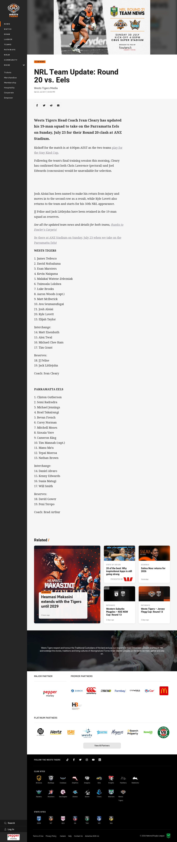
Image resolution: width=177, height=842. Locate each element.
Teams (8, 44)
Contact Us (78, 836)
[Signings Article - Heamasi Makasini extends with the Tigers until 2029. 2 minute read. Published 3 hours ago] (67, 584)
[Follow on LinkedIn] (100, 759)
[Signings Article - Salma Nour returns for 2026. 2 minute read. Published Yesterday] (154, 564)
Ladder (8, 39)
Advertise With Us (92, 836)
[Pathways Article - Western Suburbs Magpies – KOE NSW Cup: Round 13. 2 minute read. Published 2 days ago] (119, 604)
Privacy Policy (51, 836)
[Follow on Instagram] (87, 759)
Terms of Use (38, 836)
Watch (8, 29)
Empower (8, 97)
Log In (9, 829)
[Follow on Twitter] (80, 759)
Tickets (7, 72)
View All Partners (102, 745)
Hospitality (9, 87)
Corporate (9, 92)
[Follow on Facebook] (74, 759)
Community (11, 60)
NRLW (7, 55)
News (7, 24)
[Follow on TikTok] (67, 759)
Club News (40, 62)
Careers (63, 836)
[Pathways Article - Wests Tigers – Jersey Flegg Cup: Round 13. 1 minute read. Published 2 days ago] (154, 604)
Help (70, 836)
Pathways (10, 49)
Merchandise (10, 77)
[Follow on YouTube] (93, 759)
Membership (10, 82)
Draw (7, 34)
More (14, 65)
